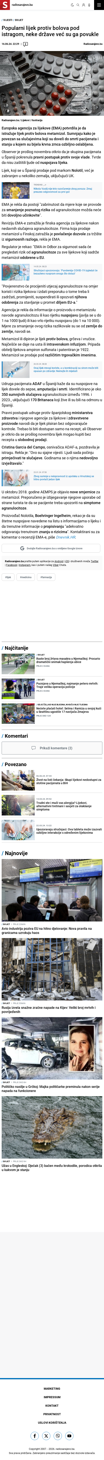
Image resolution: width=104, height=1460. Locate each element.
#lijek (8, 577)
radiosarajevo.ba (65, 1448)
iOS (67, 561)
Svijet (19, 20)
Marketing (52, 1389)
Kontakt (52, 1406)
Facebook (11, 565)
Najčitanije (16, 648)
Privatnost (52, 1414)
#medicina (25, 577)
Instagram (25, 565)
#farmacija (46, 577)
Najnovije (16, 853)
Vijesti (7, 20)
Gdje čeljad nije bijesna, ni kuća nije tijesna (62, 704)
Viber (56, 565)
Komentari (16, 735)
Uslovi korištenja (52, 1423)
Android (58, 561)
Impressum (52, 1397)
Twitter (94, 561)
